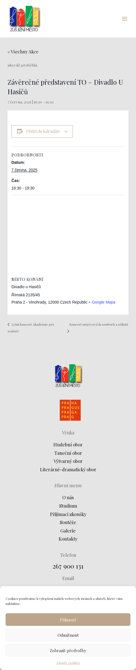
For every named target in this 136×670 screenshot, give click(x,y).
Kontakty (68, 539)
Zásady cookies (68, 662)
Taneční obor (68, 453)
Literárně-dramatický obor (68, 469)
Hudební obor (68, 444)
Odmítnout (68, 635)
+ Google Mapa (102, 302)
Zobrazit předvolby (68, 650)
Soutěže (68, 522)
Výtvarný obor (68, 461)
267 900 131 (68, 566)
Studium (68, 506)
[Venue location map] (68, 235)
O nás (68, 497)
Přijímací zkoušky (68, 514)
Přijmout (68, 619)
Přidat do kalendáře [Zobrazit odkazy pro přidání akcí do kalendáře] (43, 131)
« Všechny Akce (23, 52)
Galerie (68, 530)
